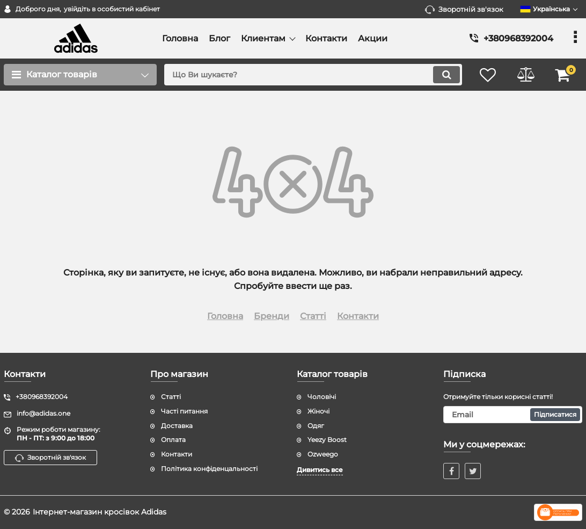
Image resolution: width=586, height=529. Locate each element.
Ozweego (322, 454)
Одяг (315, 426)
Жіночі (318, 411)
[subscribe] (512, 414)
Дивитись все (320, 470)
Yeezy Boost (327, 440)
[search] (313, 74)
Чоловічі (321, 397)
